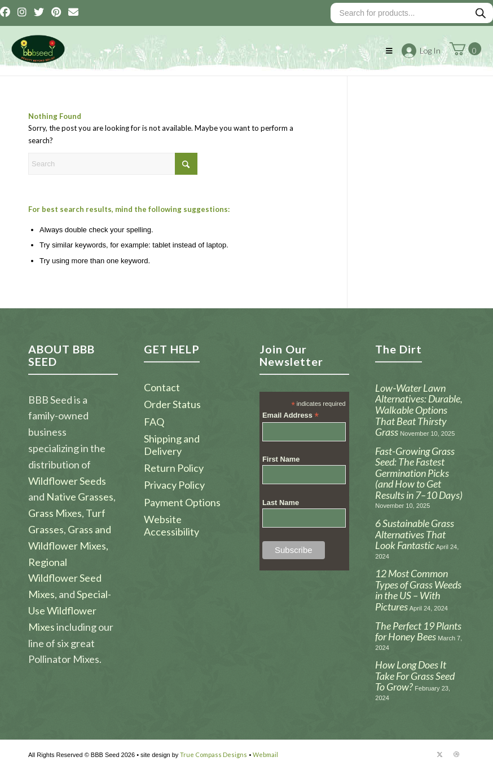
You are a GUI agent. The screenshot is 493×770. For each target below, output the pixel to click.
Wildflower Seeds (67, 481)
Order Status (172, 404)
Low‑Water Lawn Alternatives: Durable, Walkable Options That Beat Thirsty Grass (419, 410)
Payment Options (182, 502)
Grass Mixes (55, 513)
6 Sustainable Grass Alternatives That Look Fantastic (414, 534)
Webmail (265, 754)
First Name (281, 459)
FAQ (154, 421)
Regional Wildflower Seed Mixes (65, 578)
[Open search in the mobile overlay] (412, 13)
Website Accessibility (171, 525)
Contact (162, 387)
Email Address (290, 416)
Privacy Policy (174, 485)
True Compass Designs (213, 754)
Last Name (280, 502)
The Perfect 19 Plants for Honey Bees (418, 631)
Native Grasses (79, 496)
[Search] (112, 164)
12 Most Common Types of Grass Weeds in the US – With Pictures (418, 590)
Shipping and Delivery (172, 444)
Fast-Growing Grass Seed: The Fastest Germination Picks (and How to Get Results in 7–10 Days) (419, 473)
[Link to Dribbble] (456, 754)
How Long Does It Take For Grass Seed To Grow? (415, 675)
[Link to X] (439, 754)
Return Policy (174, 468)
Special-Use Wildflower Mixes (69, 610)
